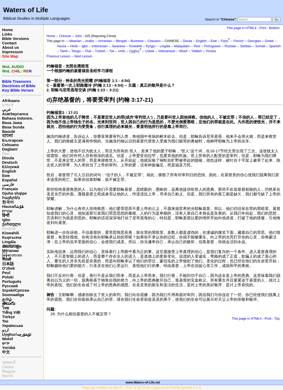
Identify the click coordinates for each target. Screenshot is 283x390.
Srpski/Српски (15, 290)
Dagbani (9, 149)
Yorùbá (8, 347)
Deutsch (9, 162)
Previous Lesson (58, 56)
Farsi (224, 41)
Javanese (118, 46)
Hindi (73, 46)
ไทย (5, 308)
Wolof (7, 339)
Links (7, 34)
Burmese (137, 41)
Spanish (275, 46)
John (78, 36)
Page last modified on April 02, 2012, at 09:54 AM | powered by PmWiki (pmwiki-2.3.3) (141, 387)
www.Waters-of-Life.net (143, 382)
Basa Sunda (13, 127)
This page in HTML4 (241, 28)
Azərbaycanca (15, 114)
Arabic (89, 41)
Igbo (6, 219)
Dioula (8, 158)
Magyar (9, 371)
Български (12, 140)
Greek (269, 41)
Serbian (245, 46)
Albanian (75, 41)
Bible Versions (15, 38)
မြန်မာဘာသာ (12, 255)
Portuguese (212, 46)
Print (262, 28)
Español (9, 180)
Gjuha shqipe (14, 193)
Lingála (9, 242)
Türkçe (8, 316)
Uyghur (134, 51)
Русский (10, 286)
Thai (88, 51)
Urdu (121, 51)
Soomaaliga (13, 294)
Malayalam (182, 46)
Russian (230, 46)
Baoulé (8, 131)
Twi (5, 321)
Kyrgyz (151, 46)
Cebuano (10, 144)
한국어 (8, 202)
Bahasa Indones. (17, 118)
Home (7, 30)
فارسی (8, 184)
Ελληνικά (10, 167)
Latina (8, 367)
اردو (5, 330)
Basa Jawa (12, 122)
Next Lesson (83, 56)
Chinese (65, 36)
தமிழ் (7, 299)
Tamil (64, 51)
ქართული (11, 224)
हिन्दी (5, 215)
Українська (12, 325)
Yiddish (196, 51)
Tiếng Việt (11, 312)
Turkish (100, 51)
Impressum (12, 52)
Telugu (76, 51)
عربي (6, 109)
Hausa (61, 46)
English (9, 171)
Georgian (254, 41)
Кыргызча (11, 237)
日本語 (8, 264)
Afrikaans (11, 100)
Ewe (6, 175)
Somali (260, 46)
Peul (6, 272)
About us (10, 47)
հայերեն (11, 197)
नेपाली (6, 259)
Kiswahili (10, 233)
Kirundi (9, 228)
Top (277, 318)
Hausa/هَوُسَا (13, 206)
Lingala (165, 46)
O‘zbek (8, 268)
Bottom (274, 28)
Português (11, 281)
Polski (8, 277)
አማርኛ (8, 105)
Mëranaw (10, 250)
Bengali (121, 41)
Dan (5, 153)
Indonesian (100, 46)
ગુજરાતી (8, 362)
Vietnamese (166, 51)
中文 (6, 352)
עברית (7, 211)
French (239, 41)
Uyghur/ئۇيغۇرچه (16, 334)
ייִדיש (5, 343)
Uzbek (149, 51)
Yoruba (211, 51)
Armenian (105, 41)
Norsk (7, 375)
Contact (9, 43)
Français (10, 189)
